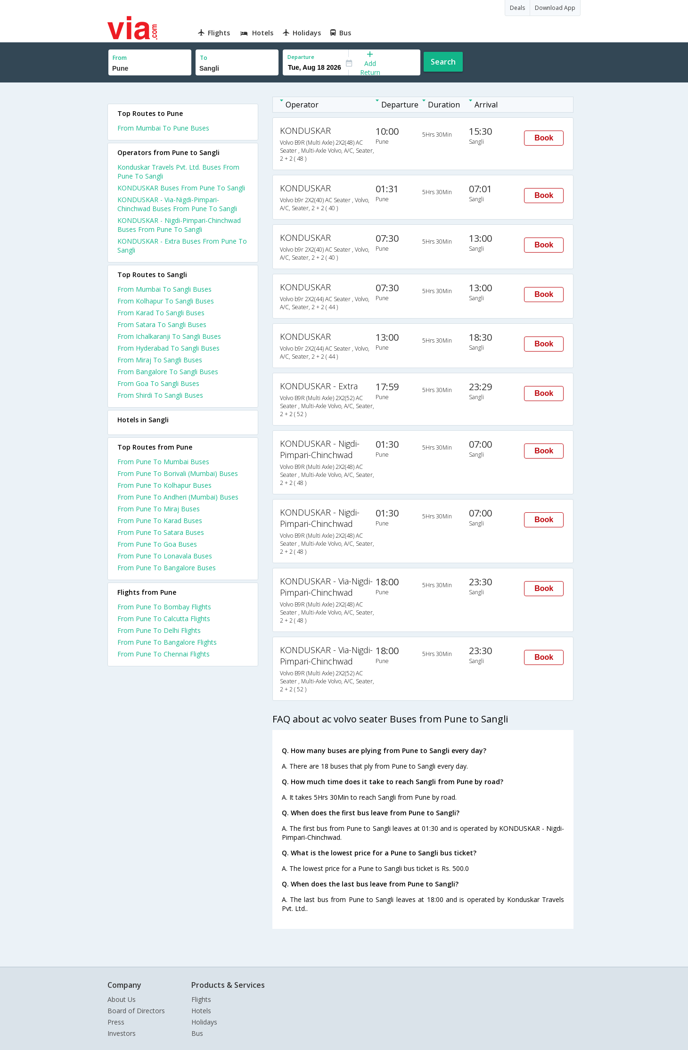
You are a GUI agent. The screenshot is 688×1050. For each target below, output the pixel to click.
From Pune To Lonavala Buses (164, 555)
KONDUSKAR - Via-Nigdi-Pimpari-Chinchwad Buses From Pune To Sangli (177, 204)
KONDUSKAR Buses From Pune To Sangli (181, 187)
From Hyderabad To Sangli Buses (168, 348)
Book (543, 138)
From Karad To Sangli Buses (161, 312)
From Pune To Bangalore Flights (167, 642)
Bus (197, 1033)
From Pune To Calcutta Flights (163, 618)
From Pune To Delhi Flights (159, 630)
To (203, 58)
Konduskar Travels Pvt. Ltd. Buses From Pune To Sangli (178, 171)
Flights (201, 999)
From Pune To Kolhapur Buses (164, 485)
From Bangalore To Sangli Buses (167, 371)
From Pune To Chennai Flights (163, 653)
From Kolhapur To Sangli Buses (165, 300)
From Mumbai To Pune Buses (163, 127)
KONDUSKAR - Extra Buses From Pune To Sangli (182, 245)
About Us (121, 999)
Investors (121, 1033)
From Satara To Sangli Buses (161, 324)
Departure (300, 56)
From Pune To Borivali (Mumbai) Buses (177, 473)
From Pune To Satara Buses (160, 532)
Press (115, 1021)
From (120, 58)
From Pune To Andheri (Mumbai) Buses (177, 496)
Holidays (204, 1021)
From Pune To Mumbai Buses (163, 461)
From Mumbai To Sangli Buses (164, 289)
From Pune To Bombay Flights (164, 606)
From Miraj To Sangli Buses (159, 359)
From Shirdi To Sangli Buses (160, 395)
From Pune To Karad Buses (159, 520)
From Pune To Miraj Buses (158, 508)
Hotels (201, 1010)
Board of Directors (136, 1010)
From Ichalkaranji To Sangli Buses (169, 336)
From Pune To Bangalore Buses (166, 567)
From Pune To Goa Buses (157, 544)
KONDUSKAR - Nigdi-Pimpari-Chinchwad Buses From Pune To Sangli (179, 225)
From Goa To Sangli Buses (158, 383)
